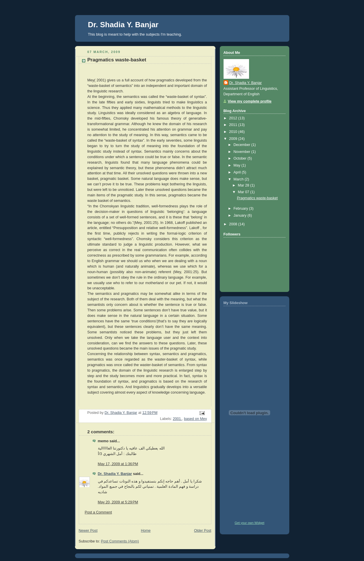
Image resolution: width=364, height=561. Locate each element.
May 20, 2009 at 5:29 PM (118, 502)
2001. (177, 419)
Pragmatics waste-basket (257, 198)
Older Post (202, 531)
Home (146, 531)
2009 (233, 139)
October (240, 158)
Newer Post (88, 531)
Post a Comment (98, 512)
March (239, 179)
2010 (233, 132)
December (242, 145)
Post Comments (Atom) (120, 541)
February (241, 209)
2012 (233, 118)
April (237, 172)
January (240, 215)
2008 (233, 224)
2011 (233, 125)
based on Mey (195, 419)
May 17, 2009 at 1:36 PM (118, 464)
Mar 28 (244, 185)
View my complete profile (250, 101)
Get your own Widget (249, 523)
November (242, 152)
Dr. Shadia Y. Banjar (123, 24)
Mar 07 (244, 192)
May (237, 165)
